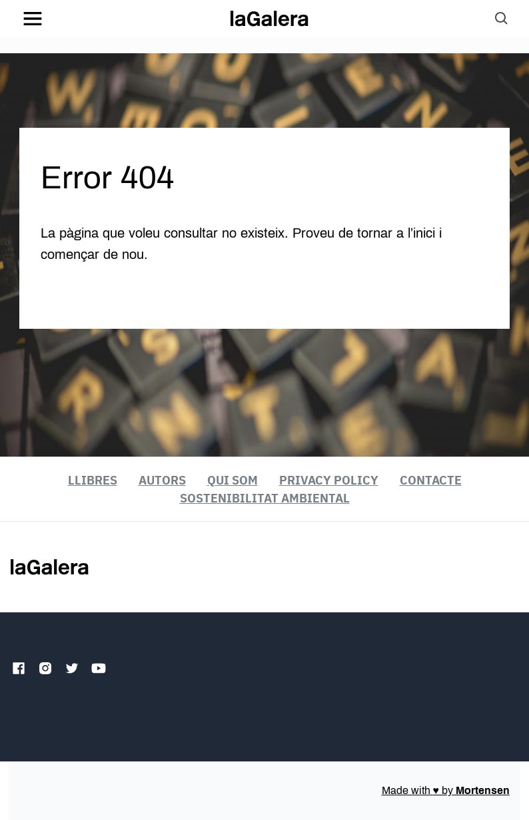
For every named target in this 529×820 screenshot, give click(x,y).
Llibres (92, 480)
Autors (162, 480)
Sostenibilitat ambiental (265, 498)
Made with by (446, 790)
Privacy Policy (328, 480)
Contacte (431, 480)
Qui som (232, 480)
